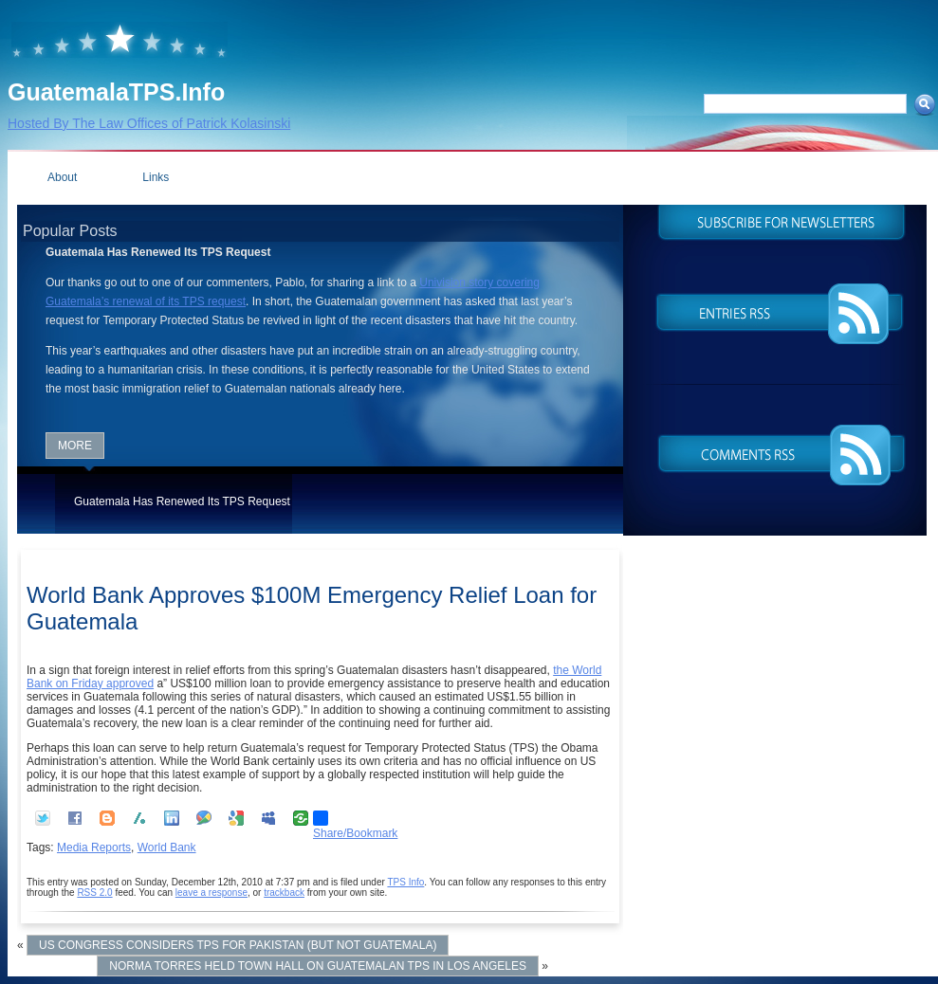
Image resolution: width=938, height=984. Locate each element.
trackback (284, 892)
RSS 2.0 (94, 892)
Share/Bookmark (355, 818)
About (62, 177)
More (75, 445)
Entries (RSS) (780, 314)
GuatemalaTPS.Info (116, 92)
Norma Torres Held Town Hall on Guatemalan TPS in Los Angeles (317, 966)
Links (155, 177)
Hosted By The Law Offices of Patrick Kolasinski (149, 123)
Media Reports (94, 847)
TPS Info (405, 882)
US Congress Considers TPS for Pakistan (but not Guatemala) (237, 945)
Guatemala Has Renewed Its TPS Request (182, 501)
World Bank (167, 847)
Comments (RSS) (780, 453)
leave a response (211, 892)
